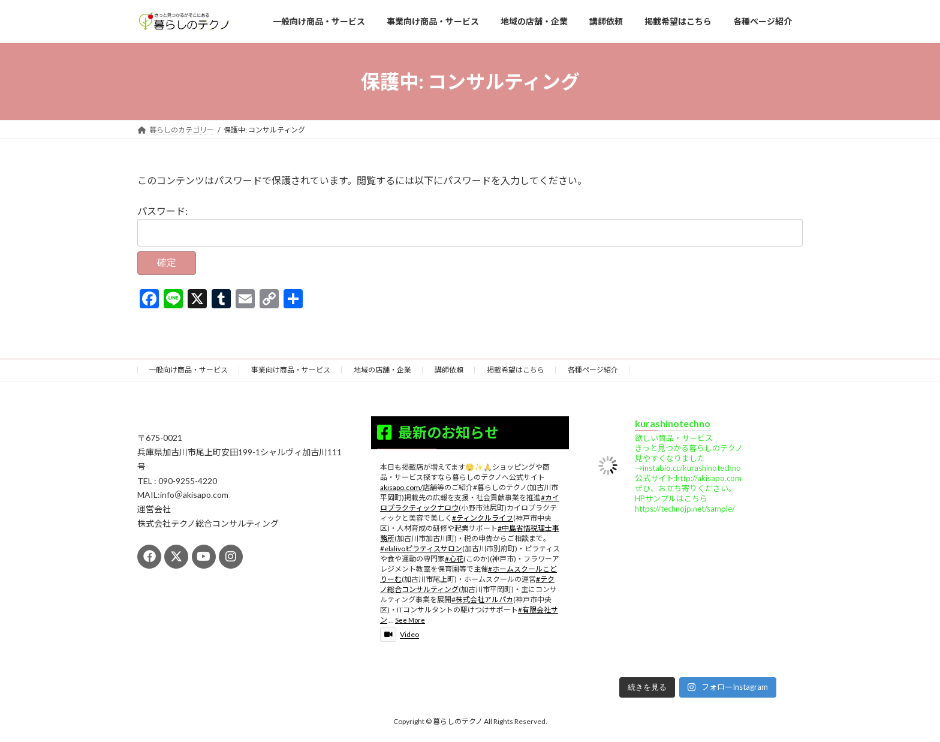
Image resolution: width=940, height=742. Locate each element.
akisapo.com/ (401, 487)
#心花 (454, 558)
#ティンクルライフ (482, 517)
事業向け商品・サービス (290, 369)
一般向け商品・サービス (188, 369)
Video (399, 634)
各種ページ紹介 (593, 369)
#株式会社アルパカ (482, 599)
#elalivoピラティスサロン (421, 548)
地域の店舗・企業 (382, 369)
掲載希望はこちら (515, 369)
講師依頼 (449, 369)
